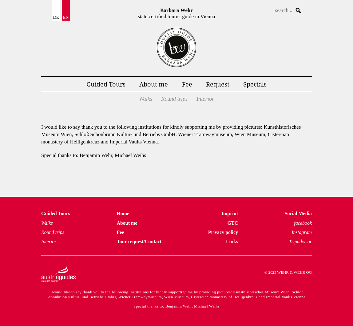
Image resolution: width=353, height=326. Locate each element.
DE (56, 17)
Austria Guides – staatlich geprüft (58, 274)
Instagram (302, 232)
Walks (145, 99)
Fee (187, 84)
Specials (255, 84)
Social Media (298, 213)
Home (123, 213)
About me (153, 84)
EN (66, 17)
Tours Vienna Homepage (176, 47)
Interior (205, 99)
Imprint (229, 213)
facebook (303, 223)
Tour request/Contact (139, 241)
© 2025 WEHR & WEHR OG (288, 272)
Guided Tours (105, 84)
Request (217, 84)
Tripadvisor (300, 241)
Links (232, 241)
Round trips (174, 99)
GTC (232, 223)
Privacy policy (223, 232)
